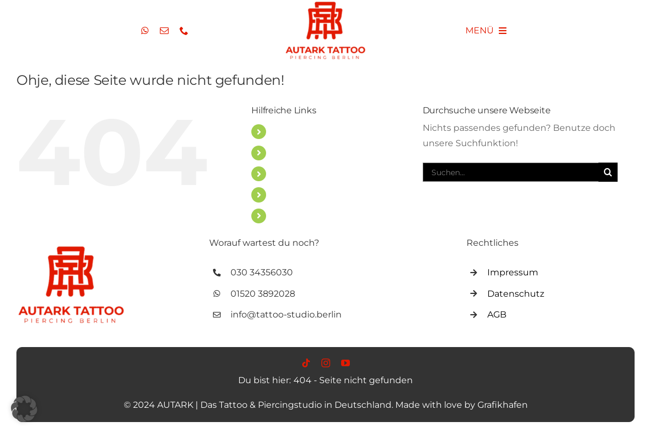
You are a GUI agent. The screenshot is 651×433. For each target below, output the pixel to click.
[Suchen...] (510, 172)
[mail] (164, 30)
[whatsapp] (145, 30)
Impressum (512, 272)
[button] (24, 409)
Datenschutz (515, 293)
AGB (496, 314)
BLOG (285, 174)
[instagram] (325, 363)
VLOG (285, 194)
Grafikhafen (502, 405)
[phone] (184, 30)
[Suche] (608, 172)
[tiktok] (306, 363)
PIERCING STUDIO (313, 153)
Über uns (293, 216)
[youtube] (345, 363)
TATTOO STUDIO (308, 131)
